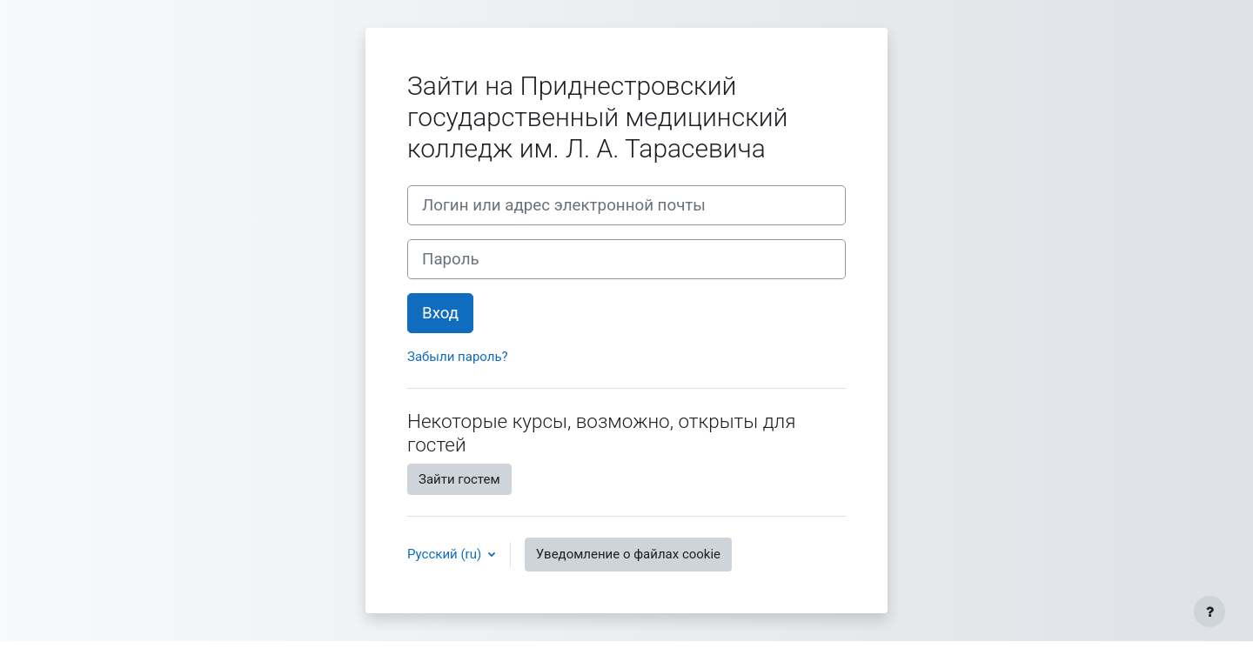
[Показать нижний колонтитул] (1209, 611)
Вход (440, 313)
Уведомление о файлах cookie (628, 554)
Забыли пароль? (457, 356)
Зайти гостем (459, 479)
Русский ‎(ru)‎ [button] (446, 554)
